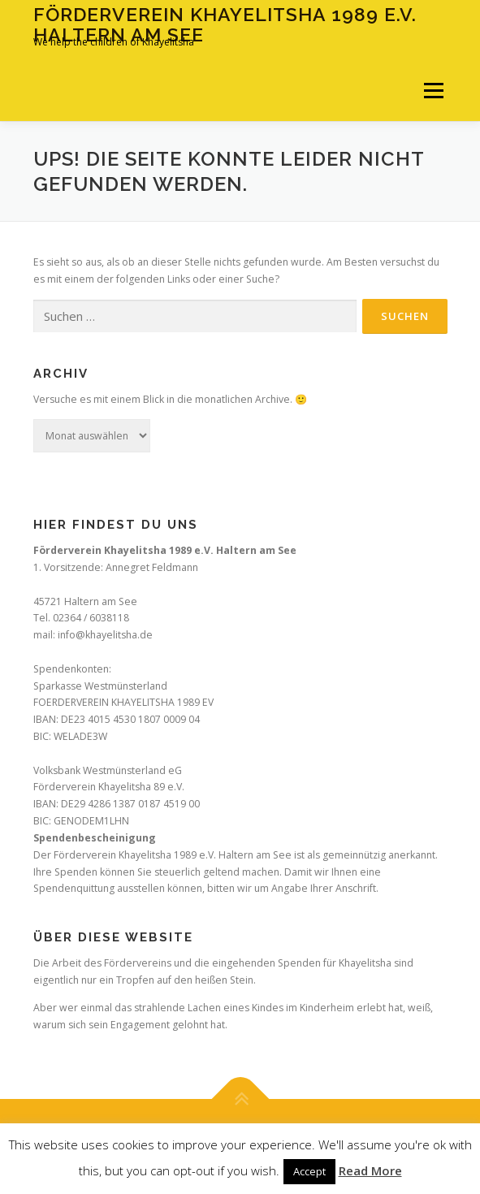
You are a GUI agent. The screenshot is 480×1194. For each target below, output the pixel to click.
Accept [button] (309, 1171)
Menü (432, 90)
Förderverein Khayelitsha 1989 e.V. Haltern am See (225, 23)
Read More (370, 1170)
